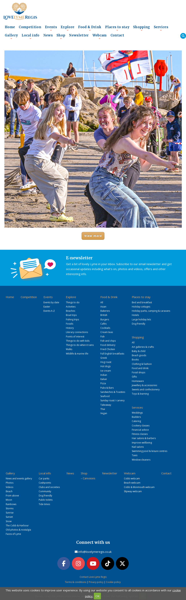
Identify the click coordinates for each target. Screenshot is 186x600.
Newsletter (78, 35)
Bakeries (105, 310)
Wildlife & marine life (77, 353)
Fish (102, 336)
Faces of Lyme (13, 534)
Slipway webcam (133, 491)
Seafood (105, 396)
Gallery (11, 36)
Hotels (135, 315)
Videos (9, 487)
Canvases (89, 478)
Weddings (137, 412)
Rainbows (11, 504)
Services (161, 28)
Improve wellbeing (142, 442)
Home (10, 27)
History (70, 328)
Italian (103, 379)
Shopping (141, 28)
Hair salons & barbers (144, 438)
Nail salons (138, 446)
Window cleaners (141, 459)
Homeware (138, 381)
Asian (103, 306)
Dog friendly (138, 323)
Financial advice (140, 429)
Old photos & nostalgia (18, 529)
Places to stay (117, 28)
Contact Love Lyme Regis (93, 577)
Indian (103, 375)
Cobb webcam (132, 478)
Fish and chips (108, 340)
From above (12, 495)
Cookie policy (113, 582)
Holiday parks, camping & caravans (151, 310)
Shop (61, 36)
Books (135, 359)
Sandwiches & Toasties (112, 392)
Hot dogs (105, 366)
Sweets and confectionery (146, 389)
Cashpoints (45, 482)
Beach (9, 491)
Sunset (9, 516)
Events (51, 28)
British (103, 315)
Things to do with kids (77, 340)
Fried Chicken (107, 349)
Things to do (72, 302)
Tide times (44, 504)
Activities (70, 306)
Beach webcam (132, 482)
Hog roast (105, 362)
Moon (9, 499)
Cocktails (105, 328)
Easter (46, 306)
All (101, 302)
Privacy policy (96, 582)
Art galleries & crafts (143, 347)
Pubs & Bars (107, 387)
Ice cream (105, 370)
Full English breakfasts (112, 353)
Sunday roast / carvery (112, 400)
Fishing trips (72, 319)
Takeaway (105, 404)
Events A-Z (49, 310)
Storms (9, 508)
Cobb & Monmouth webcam (139, 487)
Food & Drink (89, 28)
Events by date (51, 302)
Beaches (70, 310)
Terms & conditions (75, 582)
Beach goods (139, 355)
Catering (136, 421)
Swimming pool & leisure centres (149, 451)
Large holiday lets (141, 319)
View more (93, 235)
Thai (102, 409)
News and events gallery (19, 478)
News (48, 35)
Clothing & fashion (142, 364)
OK (97, 596)
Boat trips (71, 315)
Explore (67, 28)
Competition (30, 27)
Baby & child (138, 351)
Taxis (134, 455)
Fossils (69, 323)
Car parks (44, 478)
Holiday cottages (141, 306)
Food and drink (140, 368)
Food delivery (107, 345)
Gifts (134, 376)
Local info (30, 36)
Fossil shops (138, 372)
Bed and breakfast (142, 302)
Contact (117, 35)
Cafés (103, 323)
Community (45, 491)
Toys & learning (140, 393)
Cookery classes (140, 425)
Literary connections (77, 332)
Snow (8, 521)
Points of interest (75, 336)
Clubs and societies (49, 487)
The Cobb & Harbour (17, 525)
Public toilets (45, 499)
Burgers (104, 319)
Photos (9, 482)
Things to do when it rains (80, 345)
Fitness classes (140, 434)
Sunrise (10, 512)
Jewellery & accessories (144, 385)
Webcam (100, 36)
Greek (103, 357)
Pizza (103, 383)
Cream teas (106, 332)
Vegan (103, 413)
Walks (69, 349)
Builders (136, 417)
